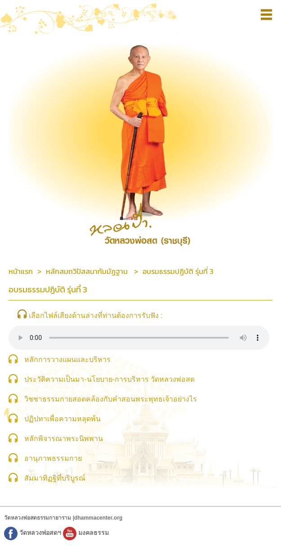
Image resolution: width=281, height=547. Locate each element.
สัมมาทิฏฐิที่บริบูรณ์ (54, 478)
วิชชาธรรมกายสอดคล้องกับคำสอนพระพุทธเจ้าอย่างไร (110, 399)
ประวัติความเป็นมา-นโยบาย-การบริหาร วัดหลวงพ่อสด (109, 379)
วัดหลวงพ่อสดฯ (33, 532)
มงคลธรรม (86, 532)
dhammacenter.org (98, 518)
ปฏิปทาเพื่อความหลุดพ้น (62, 419)
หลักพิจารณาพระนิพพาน (63, 438)
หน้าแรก (21, 271)
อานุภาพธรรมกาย (53, 458)
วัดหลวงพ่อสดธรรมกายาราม (38, 518)
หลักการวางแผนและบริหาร (67, 359)
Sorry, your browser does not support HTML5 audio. (139, 338)
